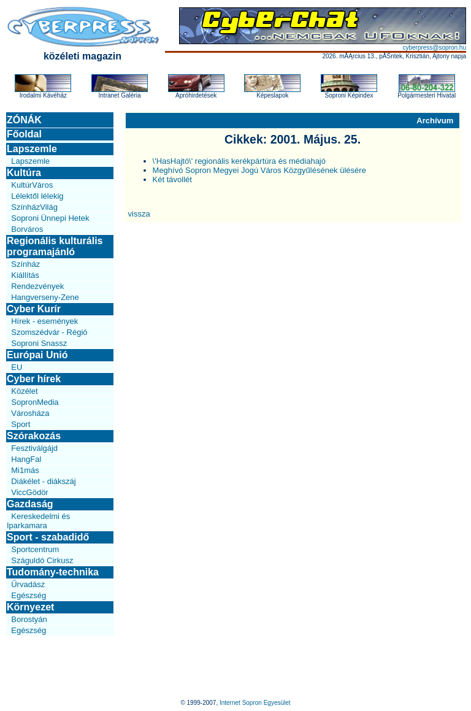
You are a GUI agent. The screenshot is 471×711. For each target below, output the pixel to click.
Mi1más (25, 470)
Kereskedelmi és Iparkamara (38, 521)
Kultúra (24, 172)
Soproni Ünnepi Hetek (50, 218)
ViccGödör (29, 492)
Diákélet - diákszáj (43, 481)
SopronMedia (34, 402)
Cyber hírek (34, 379)
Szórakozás (34, 436)
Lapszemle (32, 149)
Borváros (27, 229)
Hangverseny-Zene (45, 297)
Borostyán (29, 619)
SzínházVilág (34, 207)
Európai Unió (37, 355)
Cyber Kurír (34, 309)
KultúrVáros (32, 185)
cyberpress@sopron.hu (434, 47)
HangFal (26, 459)
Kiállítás (25, 275)
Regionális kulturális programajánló (54, 246)
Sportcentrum (35, 549)
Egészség (28, 595)
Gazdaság (30, 504)
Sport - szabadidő (48, 537)
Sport (20, 424)
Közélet (24, 391)
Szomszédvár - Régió (49, 332)
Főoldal (24, 134)
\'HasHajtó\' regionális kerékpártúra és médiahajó (239, 161)
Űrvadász (28, 584)
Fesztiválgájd (34, 448)
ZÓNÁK (24, 120)
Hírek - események (44, 321)
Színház (25, 264)
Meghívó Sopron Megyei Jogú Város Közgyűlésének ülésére (259, 170)
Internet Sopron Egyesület (255, 702)
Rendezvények (37, 286)
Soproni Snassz (39, 343)
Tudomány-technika (53, 572)
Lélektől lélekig (37, 196)
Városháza (30, 413)
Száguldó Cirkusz (42, 560)
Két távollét (172, 179)
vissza (139, 213)
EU (16, 367)
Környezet (30, 607)
